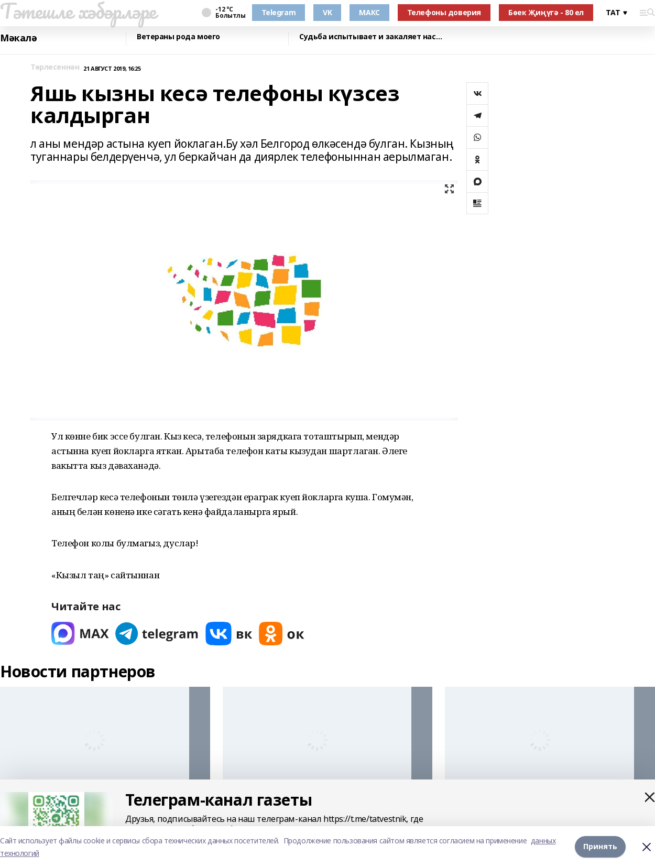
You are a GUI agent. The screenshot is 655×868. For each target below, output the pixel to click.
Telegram (278, 12)
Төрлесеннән (54, 67)
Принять (600, 847)
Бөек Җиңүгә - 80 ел (546, 12)
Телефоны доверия (444, 12)
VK (327, 12)
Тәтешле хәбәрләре (78, 11)
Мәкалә (18, 37)
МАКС (369, 12)
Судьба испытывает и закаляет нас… (370, 36)
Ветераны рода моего (178, 36)
